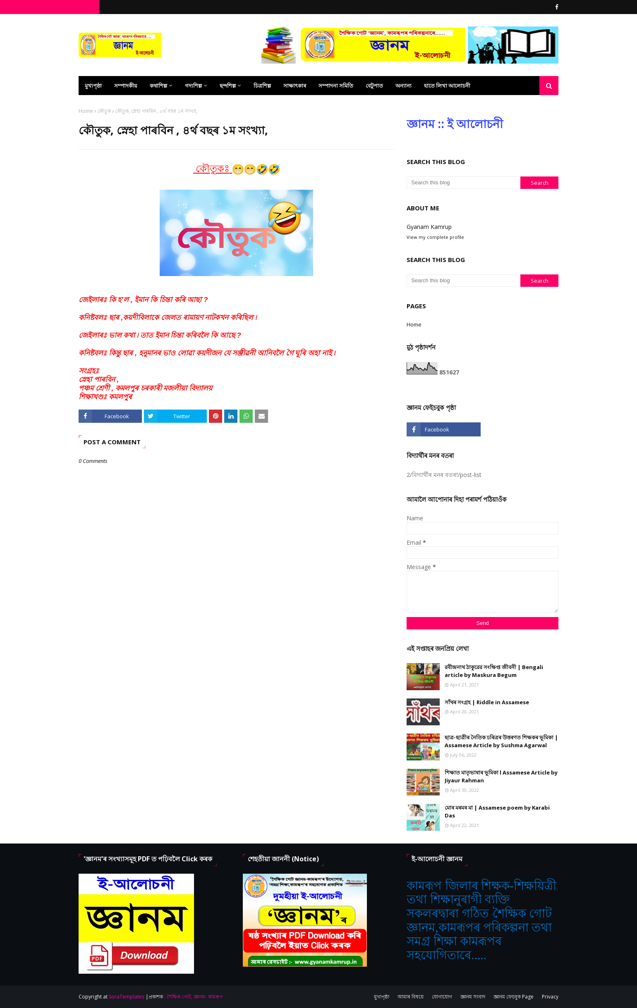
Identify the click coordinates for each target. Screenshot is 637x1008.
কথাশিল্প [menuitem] (158, 85)
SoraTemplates (126, 996)
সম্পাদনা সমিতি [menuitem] (335, 85)
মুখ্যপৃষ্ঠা (381, 996)
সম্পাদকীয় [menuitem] (125, 85)
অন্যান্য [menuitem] (403, 85)
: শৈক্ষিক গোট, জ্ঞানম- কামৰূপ (193, 996)
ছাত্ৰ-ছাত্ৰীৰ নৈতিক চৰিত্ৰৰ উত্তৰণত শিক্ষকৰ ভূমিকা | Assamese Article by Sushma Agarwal (501, 741)
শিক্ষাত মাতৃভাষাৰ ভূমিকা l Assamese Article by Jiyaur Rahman (501, 776)
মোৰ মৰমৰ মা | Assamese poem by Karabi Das (497, 812)
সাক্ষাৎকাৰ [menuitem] (294, 85)
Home (86, 110)
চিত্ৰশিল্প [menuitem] (262, 85)
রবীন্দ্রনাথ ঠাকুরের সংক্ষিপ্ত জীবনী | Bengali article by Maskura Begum (494, 671)
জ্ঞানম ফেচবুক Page (513, 996)
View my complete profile (435, 237)
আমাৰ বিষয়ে (411, 996)
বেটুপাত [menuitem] (374, 85)
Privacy (550, 996)
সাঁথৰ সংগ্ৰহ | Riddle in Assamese (487, 702)
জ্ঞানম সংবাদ (472, 996)
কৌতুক (104, 110)
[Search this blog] (463, 182)
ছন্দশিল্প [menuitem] (228, 85)
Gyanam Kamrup (429, 227)
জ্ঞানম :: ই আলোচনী (455, 123)
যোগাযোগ (442, 996)
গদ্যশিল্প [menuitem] (193, 85)
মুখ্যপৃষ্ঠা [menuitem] (93, 85)
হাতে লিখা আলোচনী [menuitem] (447, 85)
